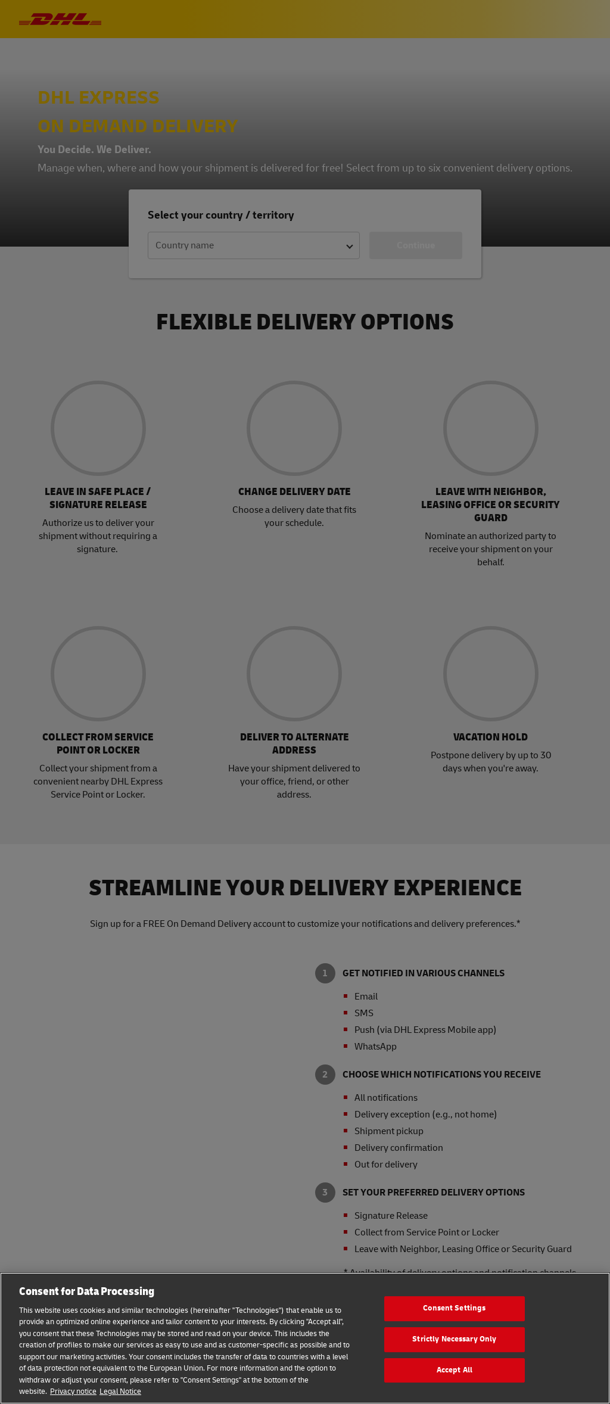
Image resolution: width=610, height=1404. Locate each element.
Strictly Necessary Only (454, 1339)
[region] (305, 1338)
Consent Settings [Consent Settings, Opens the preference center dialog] (454, 1308)
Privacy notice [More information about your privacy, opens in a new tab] (73, 1391)
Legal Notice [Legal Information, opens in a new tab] (120, 1391)
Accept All (454, 1370)
